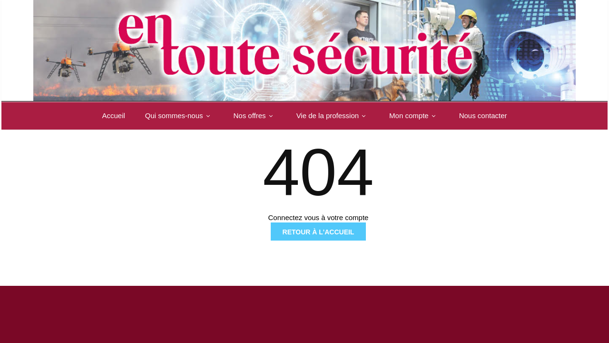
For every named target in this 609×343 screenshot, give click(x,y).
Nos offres (255, 115)
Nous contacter (483, 115)
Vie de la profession (332, 115)
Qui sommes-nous (179, 115)
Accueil (113, 115)
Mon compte (414, 115)
